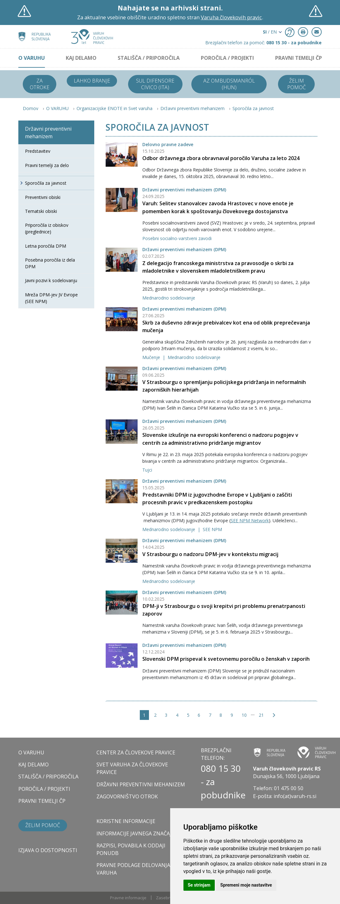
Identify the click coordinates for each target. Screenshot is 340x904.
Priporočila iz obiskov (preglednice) (46, 228)
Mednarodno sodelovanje (168, 298)
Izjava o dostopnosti (47, 850)
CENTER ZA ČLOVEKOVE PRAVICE (135, 752)
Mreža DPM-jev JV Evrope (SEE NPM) (51, 298)
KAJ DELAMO (81, 57)
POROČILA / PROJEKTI (227, 57)
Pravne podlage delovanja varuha (133, 869)
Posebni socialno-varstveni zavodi (177, 238)
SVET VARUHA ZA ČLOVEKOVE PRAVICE (132, 768)
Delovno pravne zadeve (167, 144)
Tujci (147, 470)
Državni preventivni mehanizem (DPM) (184, 190)
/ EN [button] (270, 31)
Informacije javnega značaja (135, 833)
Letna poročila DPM (45, 246)
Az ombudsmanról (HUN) (229, 84)
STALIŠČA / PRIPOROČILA (149, 57)
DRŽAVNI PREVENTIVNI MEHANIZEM (140, 784)
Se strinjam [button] (199, 885)
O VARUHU (31, 57)
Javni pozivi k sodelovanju (51, 280)
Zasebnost (166, 897)
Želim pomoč (296, 84)
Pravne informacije (128, 897)
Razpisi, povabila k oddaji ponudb (130, 849)
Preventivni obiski (42, 197)
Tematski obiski (41, 211)
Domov (30, 108)
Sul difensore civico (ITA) (155, 84)
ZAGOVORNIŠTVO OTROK (127, 796)
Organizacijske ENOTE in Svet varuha (114, 108)
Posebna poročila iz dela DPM (50, 263)
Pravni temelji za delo (47, 165)
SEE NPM (212, 529)
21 (261, 715)
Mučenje (151, 357)
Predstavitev (37, 151)
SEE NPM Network (250, 520)
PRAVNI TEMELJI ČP (298, 57)
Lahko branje (92, 80)
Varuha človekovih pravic (231, 17)
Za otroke (39, 84)
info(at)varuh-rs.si (295, 796)
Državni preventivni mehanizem (192, 108)
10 (244, 715)
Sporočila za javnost (253, 108)
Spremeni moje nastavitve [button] (246, 885)
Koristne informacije (125, 821)
